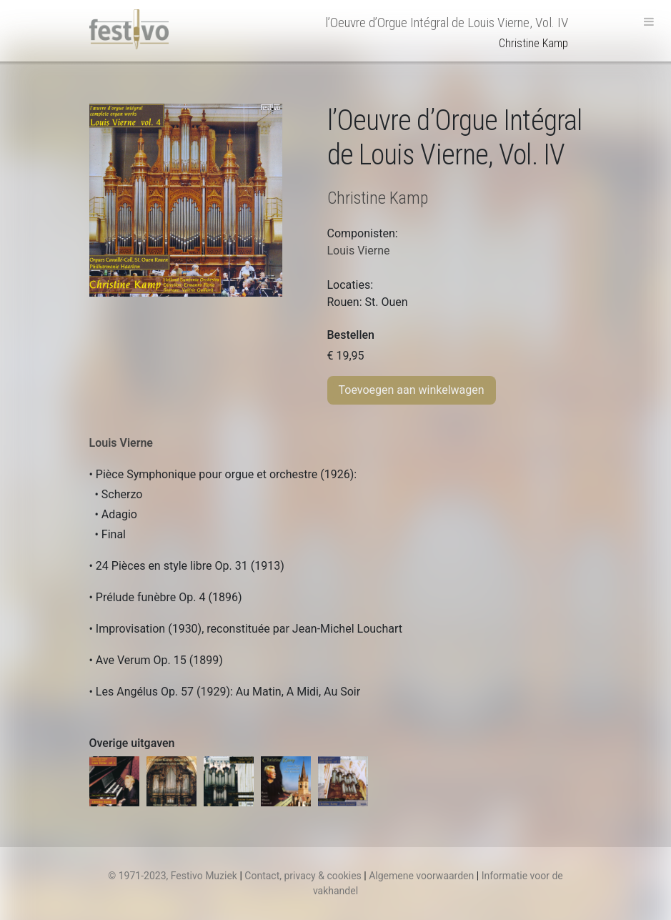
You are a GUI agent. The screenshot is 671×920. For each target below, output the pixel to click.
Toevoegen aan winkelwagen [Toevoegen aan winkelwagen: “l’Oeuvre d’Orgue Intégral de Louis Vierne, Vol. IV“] (411, 390)
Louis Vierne (121, 443)
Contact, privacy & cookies (303, 875)
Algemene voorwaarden (421, 875)
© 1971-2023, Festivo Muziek (172, 875)
